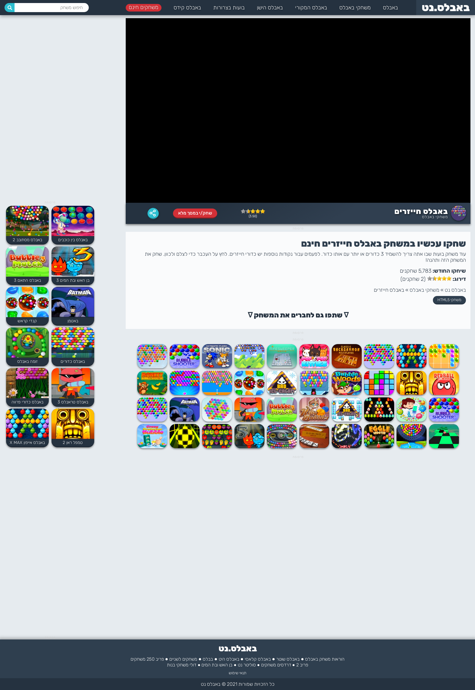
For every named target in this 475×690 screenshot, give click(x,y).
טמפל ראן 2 (73, 442)
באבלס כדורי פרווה (27, 402)
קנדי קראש (27, 321)
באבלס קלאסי (258, 659)
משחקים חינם (143, 7)
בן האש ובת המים (216, 665)
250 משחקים (142, 659)
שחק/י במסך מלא (195, 213)
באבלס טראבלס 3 (73, 402)
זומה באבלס (27, 361)
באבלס (390, 7)
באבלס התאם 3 (27, 280)
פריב (160, 659)
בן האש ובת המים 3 (72, 280)
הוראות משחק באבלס (324, 659)
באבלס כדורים (73, 361)
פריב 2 (302, 665)
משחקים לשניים (183, 659)
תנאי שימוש (237, 673)
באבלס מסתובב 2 (27, 239)
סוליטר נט (247, 665)
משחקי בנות (177, 665)
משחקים (268, 665)
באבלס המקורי (311, 7)
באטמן (73, 321)
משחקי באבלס (355, 7)
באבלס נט (455, 290)
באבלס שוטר (288, 659)
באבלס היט (229, 659)
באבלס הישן (270, 7)
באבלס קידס (187, 7)
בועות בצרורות (229, 7)
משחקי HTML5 (449, 299)
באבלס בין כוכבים (73, 239)
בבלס (208, 659)
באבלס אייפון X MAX (27, 442)
